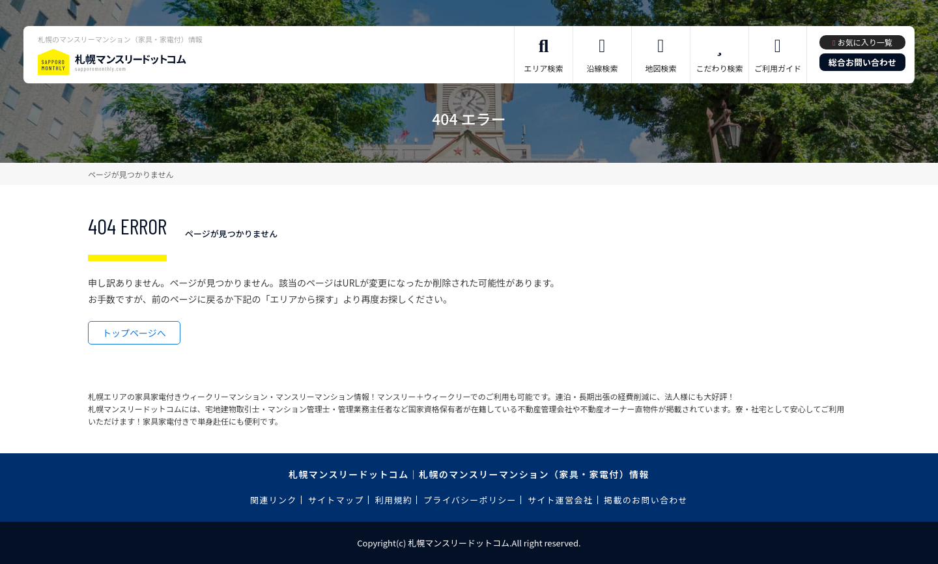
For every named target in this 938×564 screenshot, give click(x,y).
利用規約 (393, 500)
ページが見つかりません (130, 174)
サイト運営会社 (560, 500)
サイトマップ (336, 500)
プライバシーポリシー (470, 500)
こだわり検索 (719, 68)
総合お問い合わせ (862, 62)
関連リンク (273, 500)
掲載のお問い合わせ (646, 500)
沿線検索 (602, 68)
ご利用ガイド (777, 68)
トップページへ (134, 332)
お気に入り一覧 (865, 42)
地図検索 (660, 68)
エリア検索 (543, 68)
